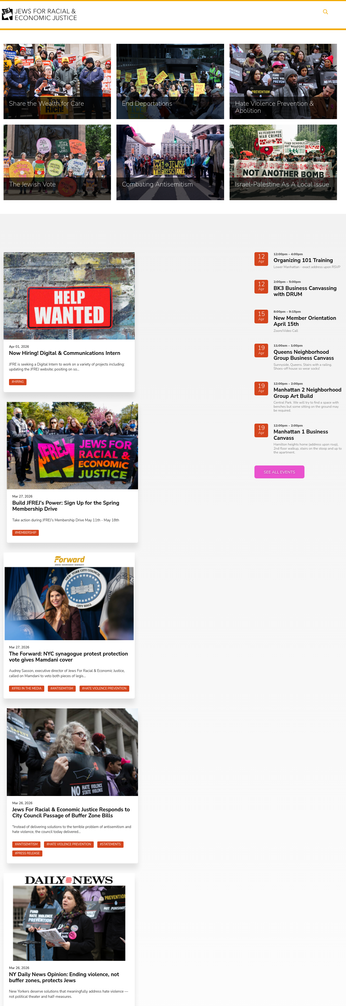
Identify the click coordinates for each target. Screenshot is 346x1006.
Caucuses (186, 937)
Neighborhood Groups (196, 930)
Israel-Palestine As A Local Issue (137, 967)
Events (149, 15)
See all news (47, 721)
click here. (63, 946)
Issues (171, 15)
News (227, 15)
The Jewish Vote (124, 954)
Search (324, 15)
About (128, 15)
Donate (282, 15)
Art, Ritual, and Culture (196, 943)
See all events (281, 473)
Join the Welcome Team (197, 961)
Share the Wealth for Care (132, 930)
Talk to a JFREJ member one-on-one (204, 952)
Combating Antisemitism (130, 961)
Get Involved (254, 15)
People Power (199, 15)
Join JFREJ (173, 840)
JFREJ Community (39, 946)
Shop (304, 15)
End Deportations (125, 937)
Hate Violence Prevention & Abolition (133, 945)
